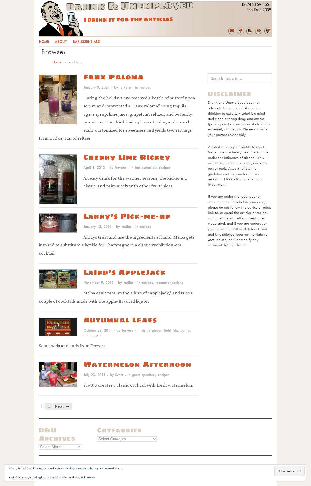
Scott (119, 374)
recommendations (169, 282)
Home (44, 41)
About (61, 41)
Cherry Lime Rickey (127, 157)
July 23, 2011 (94, 374)
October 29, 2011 (97, 330)
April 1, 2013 (94, 167)
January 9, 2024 (96, 87)
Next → (62, 406)
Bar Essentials (86, 41)
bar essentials (146, 167)
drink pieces (152, 330)
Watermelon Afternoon (137, 364)
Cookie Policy (87, 477)
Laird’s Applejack (124, 272)
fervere (125, 87)
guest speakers (144, 374)
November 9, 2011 (98, 282)
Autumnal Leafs (120, 320)
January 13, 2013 (97, 226)
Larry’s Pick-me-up (127, 216)
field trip (171, 330)
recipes (145, 87)
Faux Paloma (113, 77)
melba (126, 226)
